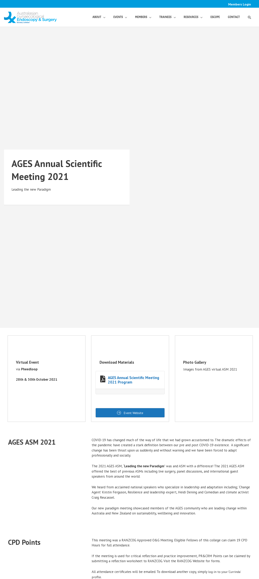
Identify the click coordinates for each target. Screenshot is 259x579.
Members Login (239, 4)
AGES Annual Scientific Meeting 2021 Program (133, 380)
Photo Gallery (195, 362)
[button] (249, 17)
